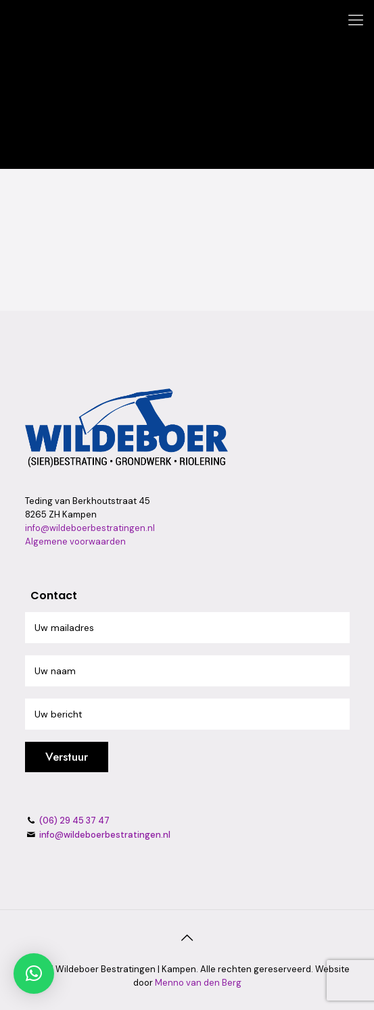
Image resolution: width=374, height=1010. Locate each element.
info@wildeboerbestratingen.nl (90, 528)
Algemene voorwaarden (75, 541)
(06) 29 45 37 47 (73, 820)
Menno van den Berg (198, 982)
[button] (34, 973)
